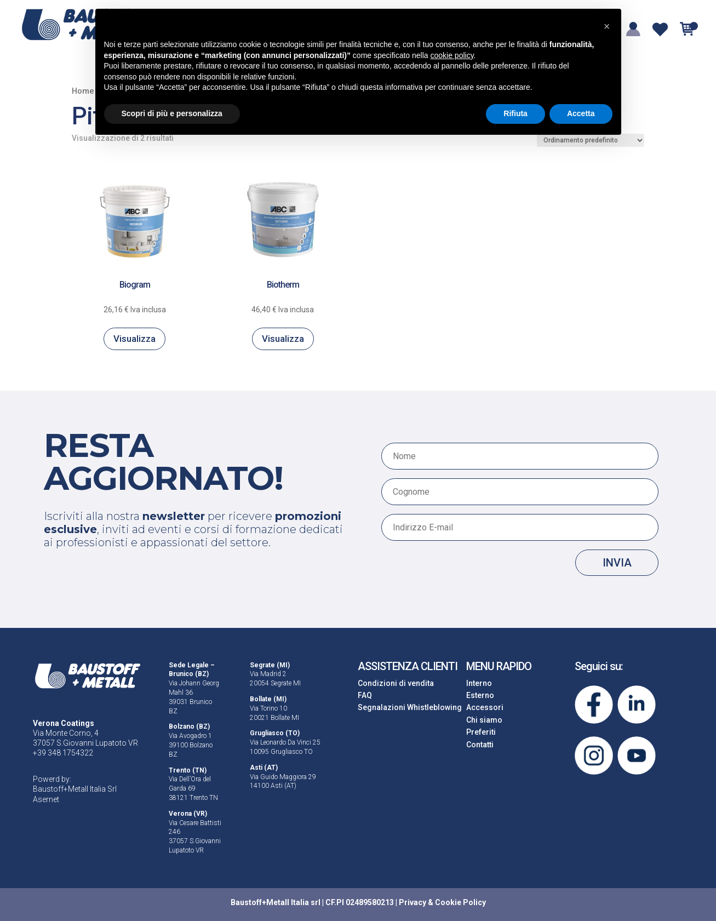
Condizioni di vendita (396, 683)
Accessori (484, 707)
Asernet (46, 799)
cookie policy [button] (451, 55)
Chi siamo (484, 720)
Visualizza (134, 338)
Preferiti (481, 732)
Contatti (480, 744)
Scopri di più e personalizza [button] (172, 113)
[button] (607, 26)
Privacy (412, 902)
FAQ (365, 695)
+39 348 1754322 (63, 752)
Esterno (480, 695)
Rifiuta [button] (515, 113)
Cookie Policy (460, 902)
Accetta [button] (581, 113)
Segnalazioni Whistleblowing (410, 707)
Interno (479, 683)
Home (83, 91)
